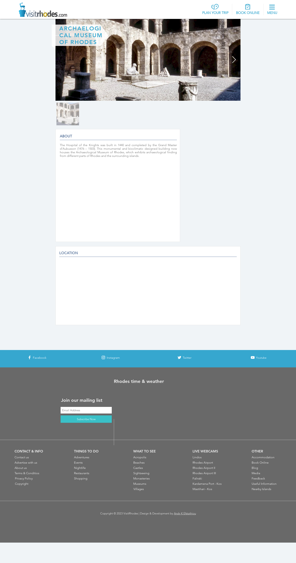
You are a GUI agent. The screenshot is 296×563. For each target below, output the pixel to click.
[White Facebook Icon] (29, 357)
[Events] (89, 462)
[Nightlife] (89, 468)
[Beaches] (148, 462)
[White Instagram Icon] (103, 357)
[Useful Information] (267, 483)
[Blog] (267, 468)
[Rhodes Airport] (208, 462)
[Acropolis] (148, 457)
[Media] (267, 473)
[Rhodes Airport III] (208, 473)
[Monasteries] (148, 478)
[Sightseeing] (148, 473)
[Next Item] (234, 60)
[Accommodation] (267, 457)
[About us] (30, 468)
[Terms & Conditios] (30, 473)
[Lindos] (208, 457)
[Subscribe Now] (86, 419)
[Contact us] (30, 457)
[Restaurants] (89, 473)
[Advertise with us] (30, 462)
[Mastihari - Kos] (208, 489)
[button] (272, 9)
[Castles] (148, 468)
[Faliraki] (208, 478)
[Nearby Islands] (267, 489)
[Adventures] (89, 457)
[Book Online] (267, 462)
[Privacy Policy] (30, 478)
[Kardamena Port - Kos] (208, 483)
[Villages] (148, 489)
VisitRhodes (130, 513)
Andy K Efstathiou (185, 513)
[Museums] (148, 483)
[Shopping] (89, 478)
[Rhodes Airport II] (208, 468)
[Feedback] (267, 478)
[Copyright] (30, 483)
